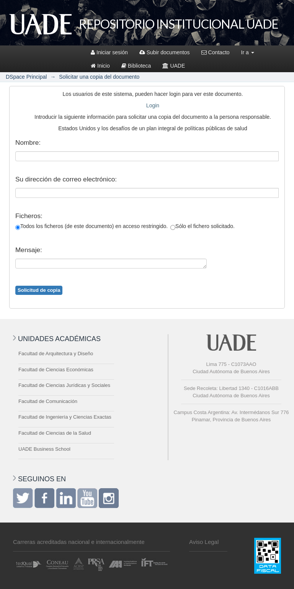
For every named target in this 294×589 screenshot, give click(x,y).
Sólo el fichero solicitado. (202, 226)
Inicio (100, 66)
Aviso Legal (204, 542)
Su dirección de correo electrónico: (66, 179)
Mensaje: (28, 250)
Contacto (215, 52)
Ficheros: (28, 216)
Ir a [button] (247, 52)
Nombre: (28, 142)
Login (152, 105)
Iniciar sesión (109, 52)
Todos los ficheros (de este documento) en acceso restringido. (91, 226)
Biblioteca (136, 66)
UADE (173, 66)
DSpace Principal (26, 77)
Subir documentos (164, 52)
